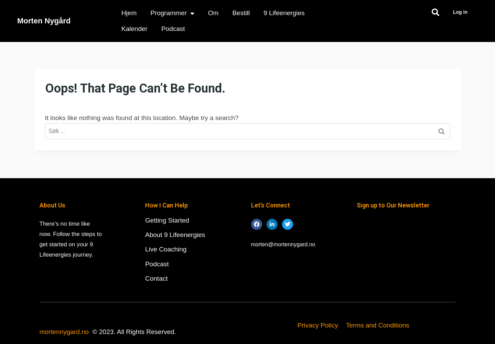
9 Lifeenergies (283, 13)
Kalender (134, 28)
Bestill (241, 13)
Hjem (129, 13)
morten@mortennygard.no (283, 244)
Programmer (172, 13)
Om (213, 13)
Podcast (173, 28)
